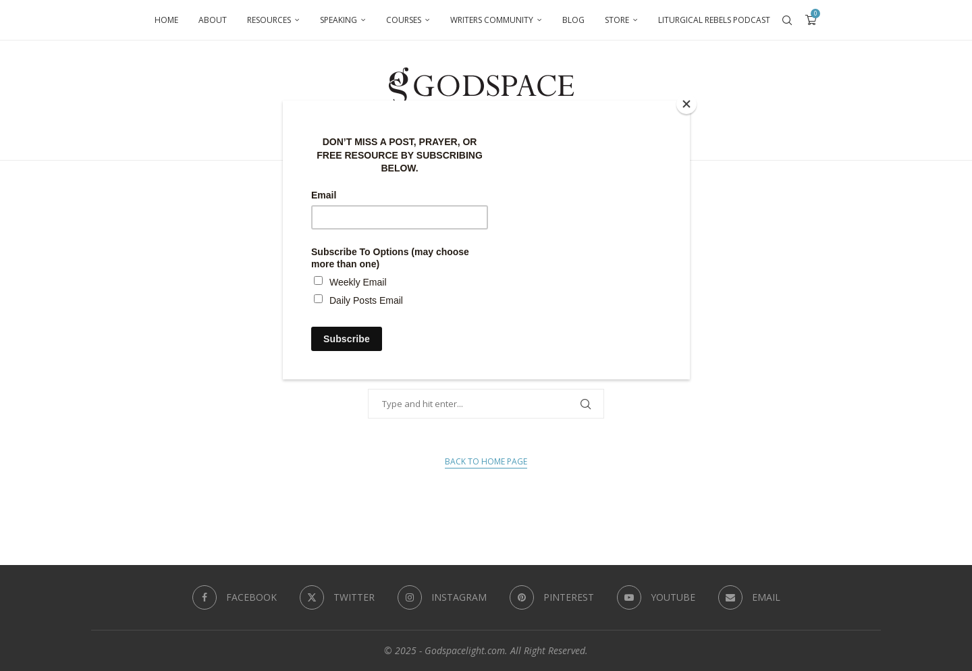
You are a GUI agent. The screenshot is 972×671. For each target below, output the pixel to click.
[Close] (686, 104)
